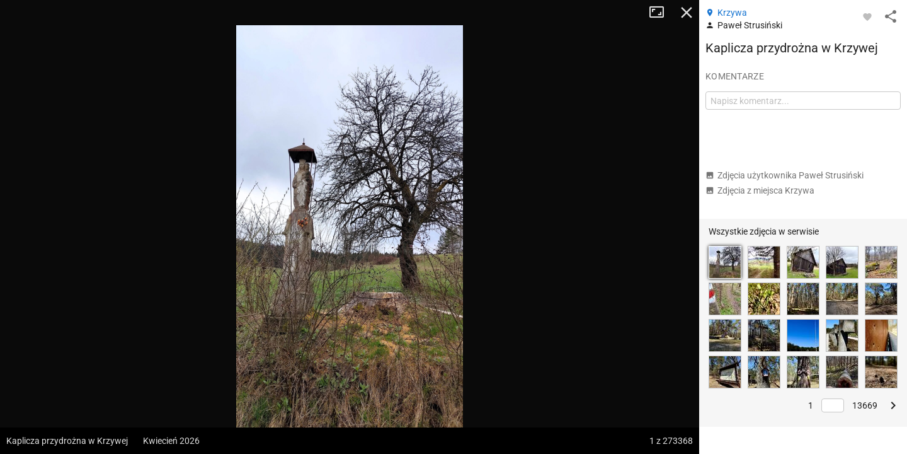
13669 (864, 405)
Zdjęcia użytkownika (784, 175)
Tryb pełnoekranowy (661, 12)
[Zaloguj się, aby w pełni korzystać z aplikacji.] (867, 16)
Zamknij (686, 12)
